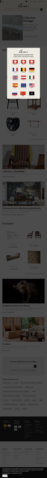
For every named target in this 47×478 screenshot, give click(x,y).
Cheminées (4, 457)
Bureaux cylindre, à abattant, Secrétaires (31, 383)
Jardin (3, 458)
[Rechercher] (24, 9)
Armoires (15, 383)
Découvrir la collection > (8, 176)
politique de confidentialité (31, 370)
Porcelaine (6, 400)
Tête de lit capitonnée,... (34, 266)
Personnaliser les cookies (16, 473)
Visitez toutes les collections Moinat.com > (13, 214)
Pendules (4, 462)
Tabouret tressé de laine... (13, 112)
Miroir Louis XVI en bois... (34, 70)
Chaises (17, 408)
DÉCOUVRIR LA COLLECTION (30, 36)
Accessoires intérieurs (6, 455)
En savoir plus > (6, 350)
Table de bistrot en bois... (34, 133)
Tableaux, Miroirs (5, 464)
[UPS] (6, 428)
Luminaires (4, 459)
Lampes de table (7, 408)
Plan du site (15, 457)
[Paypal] (16, 426)
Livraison (15, 451)
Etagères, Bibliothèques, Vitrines (11, 395)
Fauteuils (24, 408)
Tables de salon (29, 387)
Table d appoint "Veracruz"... (34, 112)
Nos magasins (16, 458)
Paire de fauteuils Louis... (34, 244)
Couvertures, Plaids (17, 400)
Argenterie (23, 404)
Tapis (40, 400)
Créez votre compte (28, 454)
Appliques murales (33, 404)
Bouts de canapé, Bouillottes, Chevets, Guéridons (16, 391)
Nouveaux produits (6, 452)
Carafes (34, 400)
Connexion (34, 1)
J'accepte (5, 475)
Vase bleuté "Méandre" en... (13, 133)
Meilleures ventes (5, 454)
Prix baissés (4, 451)
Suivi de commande (28, 451)
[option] (23, 30)
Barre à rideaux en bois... (34, 91)
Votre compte (28, 449)
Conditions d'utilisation (17, 452)
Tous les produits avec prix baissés (35, 273)
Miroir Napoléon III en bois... (13, 70)
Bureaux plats (6, 383)
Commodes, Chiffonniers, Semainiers (12, 387)
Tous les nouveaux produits (37, 139)
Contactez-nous (16, 455)
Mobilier (4, 461)
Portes (33, 391)
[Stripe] (20, 426)
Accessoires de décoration (10, 404)
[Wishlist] (30, 1)
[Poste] (6, 425)
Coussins (27, 400)
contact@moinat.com (40, 463)
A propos (15, 454)
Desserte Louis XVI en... (13, 91)
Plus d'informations (6, 473)
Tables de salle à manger (29, 395)
